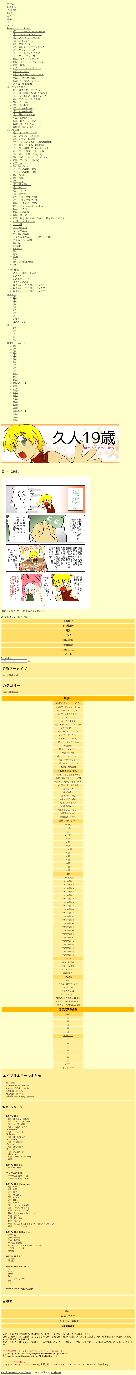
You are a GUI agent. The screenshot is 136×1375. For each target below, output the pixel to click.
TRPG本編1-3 (68, 888)
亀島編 (16, 243)
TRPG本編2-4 (68, 906)
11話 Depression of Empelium (28, 206)
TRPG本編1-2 (68, 885)
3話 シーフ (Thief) (24, 138)
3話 (14, 303)
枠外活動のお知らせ (20, 1096)
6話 (14, 313)
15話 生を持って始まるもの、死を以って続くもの (40, 218)
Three (15, 256)
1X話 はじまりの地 (24, 221)
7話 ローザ (19, 193)
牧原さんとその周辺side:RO (68, 998)
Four (15, 254)
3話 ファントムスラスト (26, 37)
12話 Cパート (20, 383)
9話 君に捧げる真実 (24, 114)
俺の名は (14, 1094)
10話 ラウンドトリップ (26, 59)
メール (10, 25)
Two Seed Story (20, 166)
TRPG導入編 (68, 878)
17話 (15, 398)
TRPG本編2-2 (68, 899)
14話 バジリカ (21, 71)
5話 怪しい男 (20, 102)
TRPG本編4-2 (68, 941)
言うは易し (10, 471)
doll (11, 1083)
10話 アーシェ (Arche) (26, 160)
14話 (15, 389)
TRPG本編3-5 (68, 930)
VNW (68, 958)
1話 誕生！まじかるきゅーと (29, 90)
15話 (15, 392)
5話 (14, 310)
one (14, 264)
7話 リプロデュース (24, 50)
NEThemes (56, 1372)
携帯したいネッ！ (16, 343)
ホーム (10, 3)
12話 (15, 380)
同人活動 (68, 640)
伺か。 (68, 1311)
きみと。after (20, 322)
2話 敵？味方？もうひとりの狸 (30, 93)
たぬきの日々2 (68, 991)
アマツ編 (17, 224)
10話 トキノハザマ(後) (25, 203)
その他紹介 (13, 10)
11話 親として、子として (27, 120)
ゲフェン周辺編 (21, 233)
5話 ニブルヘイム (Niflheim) (29, 145)
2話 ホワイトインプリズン (27, 34)
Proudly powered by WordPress (16, 1372)
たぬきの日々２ (21, 279)
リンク (10, 22)
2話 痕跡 (18, 178)
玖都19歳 (14, 1091)
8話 (14, 368)
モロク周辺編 (20, 230)
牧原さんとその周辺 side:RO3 (29, 291)
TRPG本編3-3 (68, 923)
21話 (15, 414)
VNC (68, 980)
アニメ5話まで (68, 966)
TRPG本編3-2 (68, 920)
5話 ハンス (19, 187)
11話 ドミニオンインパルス (28, 62)
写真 (9, 16)
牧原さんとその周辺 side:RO (28, 285)
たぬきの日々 (20, 276)
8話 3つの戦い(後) (23, 111)
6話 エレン (19, 190)
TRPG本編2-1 (68, 895)
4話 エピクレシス (23, 40)
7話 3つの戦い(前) (23, 108)
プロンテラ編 (20, 227)
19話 (15, 405)
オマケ (16, 319)
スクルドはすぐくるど (24, 273)
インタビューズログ (68, 1321)
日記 (9, 13)
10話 (15, 374)
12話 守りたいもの (23, 124)
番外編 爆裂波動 (22, 84)
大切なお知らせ (17, 1088)
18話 (15, 401)
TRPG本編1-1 (68, 881)
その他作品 (13, 270)
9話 (14, 371)
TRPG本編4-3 (68, 944)
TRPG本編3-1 (68, 916)
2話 (14, 300)
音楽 (9, 19)
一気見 (68, 824)
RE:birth (17, 246)
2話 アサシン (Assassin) (26, 135)
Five (15, 251)
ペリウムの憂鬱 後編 (24, 172)
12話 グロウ (20, 209)
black (9, 325)
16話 (15, 395)
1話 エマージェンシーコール (29, 31)
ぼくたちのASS (21, 282)
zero (15, 267)
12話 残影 (19, 65)
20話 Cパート (20, 411)
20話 (15, 408)
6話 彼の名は (20, 105)
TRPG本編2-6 (68, 913)
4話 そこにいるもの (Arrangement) (32, 142)
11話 (15, 377)
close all (15, 675)
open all (6, 675)
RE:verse (17, 248)
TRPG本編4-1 (68, 937)
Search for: (6, 658)
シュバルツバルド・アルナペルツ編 (32, 237)
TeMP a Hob (13, 130)
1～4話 (68, 828)
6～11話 (68, 835)
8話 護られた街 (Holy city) (28, 154)
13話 (15, 386)
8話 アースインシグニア (26, 53)
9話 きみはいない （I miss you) (30, 157)
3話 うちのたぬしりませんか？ (30, 96)
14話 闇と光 (20, 215)
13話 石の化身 (21, 212)
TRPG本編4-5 (68, 951)
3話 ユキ (18, 181)
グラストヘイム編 (22, 240)
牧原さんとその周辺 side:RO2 (29, 288)
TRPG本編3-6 (68, 934)
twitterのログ (68, 1316)
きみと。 (11, 294)
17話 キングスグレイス (26, 80)
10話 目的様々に (22, 117)
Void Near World (17, 1085)
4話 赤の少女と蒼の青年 (26, 99)
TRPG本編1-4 (68, 892)
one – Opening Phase (23, 261)
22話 (15, 417)
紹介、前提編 (68, 962)
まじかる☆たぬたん (17, 87)
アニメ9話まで (68, 969)
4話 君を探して (22, 184)
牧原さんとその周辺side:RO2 (68, 1001)
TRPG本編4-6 (68, 955)
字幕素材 (68, 645)
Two (15, 259)
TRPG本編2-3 (68, 902)
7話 (14, 316)
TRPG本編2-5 (68, 909)
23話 (15, 420)
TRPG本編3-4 (68, 927)
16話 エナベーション (24, 77)
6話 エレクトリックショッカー (30, 47)
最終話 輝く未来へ (23, 127)
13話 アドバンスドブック (27, 68)
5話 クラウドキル (23, 44)
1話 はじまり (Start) (25, 132)
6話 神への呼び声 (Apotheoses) (30, 148)
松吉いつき (22, 617)
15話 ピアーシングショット (28, 74)
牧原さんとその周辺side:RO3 (68, 1005)
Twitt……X (68, 649)
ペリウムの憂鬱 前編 (24, 169)
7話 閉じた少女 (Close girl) (28, 151)
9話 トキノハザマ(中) (25, 200)
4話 (14, 306)
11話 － (17, 163)
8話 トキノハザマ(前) (25, 197)
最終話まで (68, 973)
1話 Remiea (19, 175)
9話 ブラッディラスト (25, 56)
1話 (14, 297)
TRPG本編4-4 (68, 948)
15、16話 (68, 849)
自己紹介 (11, 7)
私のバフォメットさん (19, 28)
